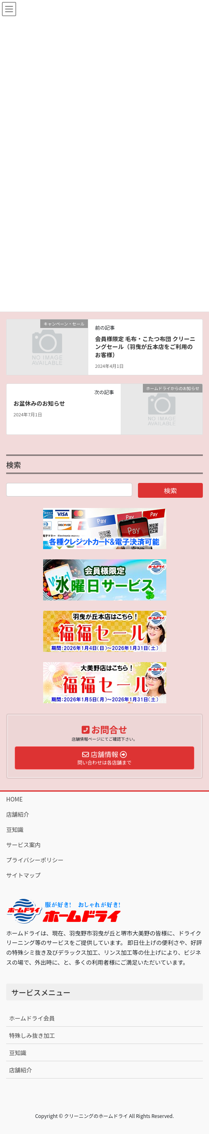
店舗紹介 (17, 814)
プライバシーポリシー (35, 860)
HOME (14, 799)
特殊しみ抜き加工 (32, 1035)
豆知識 (14, 829)
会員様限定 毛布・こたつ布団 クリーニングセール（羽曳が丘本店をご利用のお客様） (145, 347)
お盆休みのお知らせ (39, 403)
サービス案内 (23, 845)
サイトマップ (23, 875)
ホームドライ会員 (32, 1018)
